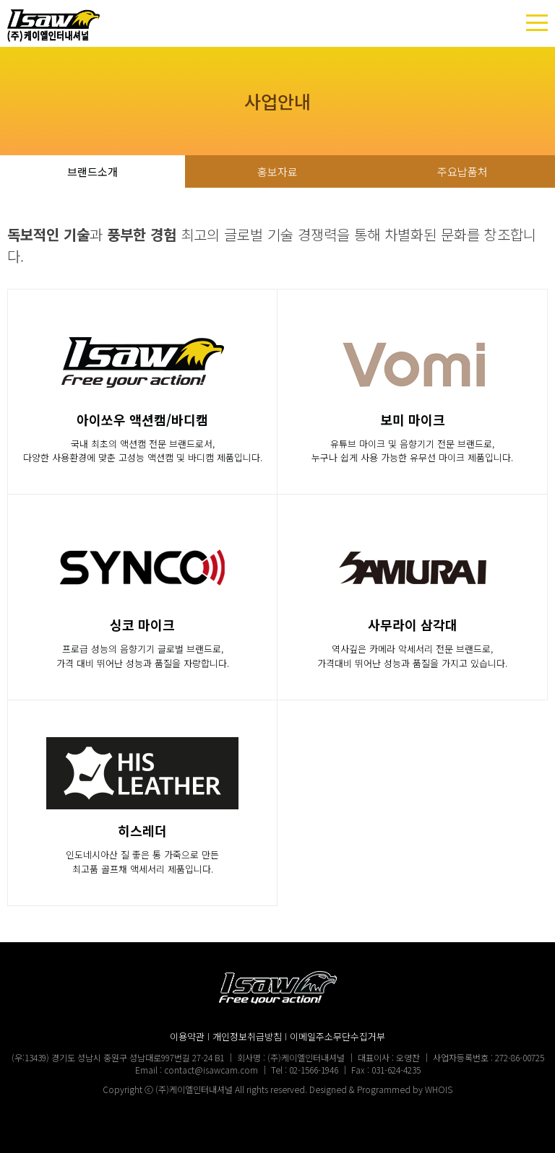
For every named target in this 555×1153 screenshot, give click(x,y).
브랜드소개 (92, 171)
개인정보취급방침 (247, 1036)
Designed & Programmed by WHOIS (380, 1089)
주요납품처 (462, 171)
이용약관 (187, 1036)
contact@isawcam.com (211, 1069)
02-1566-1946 (313, 1069)
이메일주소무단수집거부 (337, 1036)
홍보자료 (277, 171)
